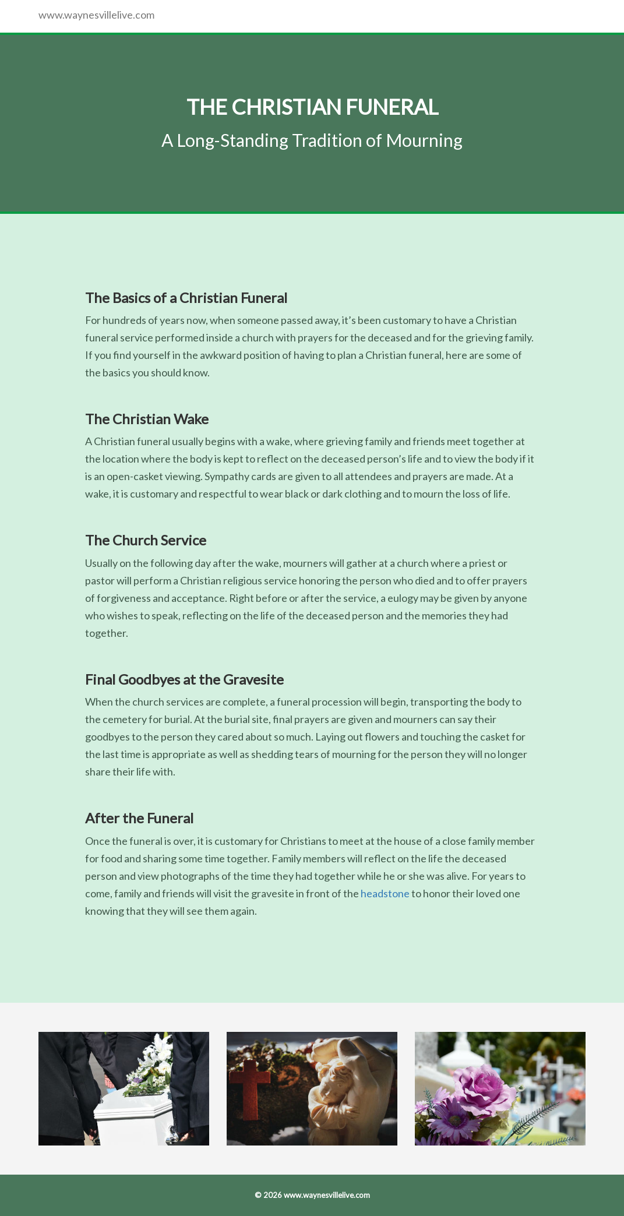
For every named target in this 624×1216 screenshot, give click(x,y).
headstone (385, 893)
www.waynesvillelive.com (96, 14)
